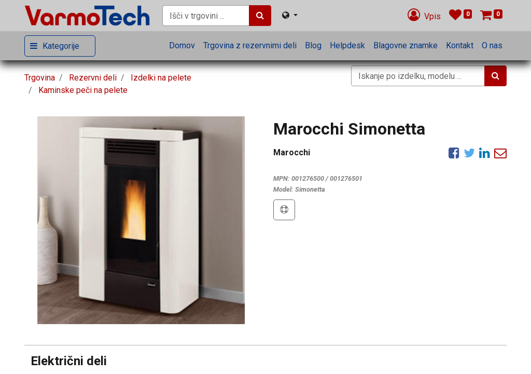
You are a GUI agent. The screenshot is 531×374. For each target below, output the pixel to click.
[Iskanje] (260, 15)
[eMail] (500, 152)
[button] (284, 209)
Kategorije (61, 46)
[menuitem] (182, 45)
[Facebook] (454, 152)
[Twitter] (469, 152)
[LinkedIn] (484, 152)
